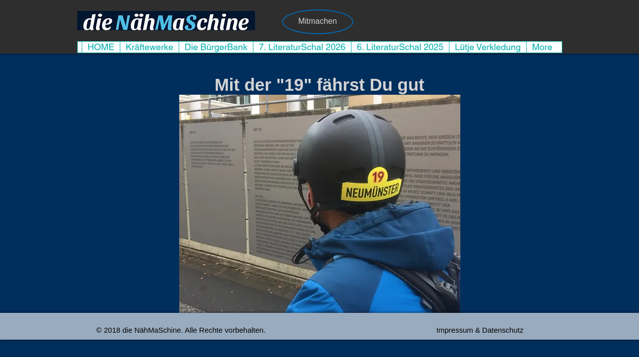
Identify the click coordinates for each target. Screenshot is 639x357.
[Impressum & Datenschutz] (480, 330)
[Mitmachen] (317, 21)
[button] (319, 204)
